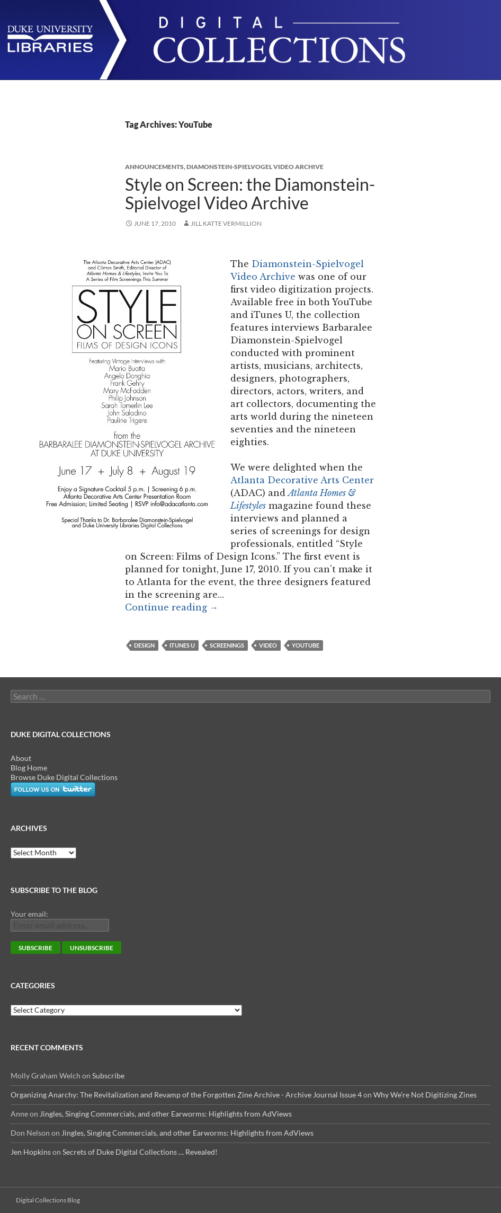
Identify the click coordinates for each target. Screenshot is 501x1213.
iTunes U (182, 645)
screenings (227, 645)
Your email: (29, 913)
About (21, 758)
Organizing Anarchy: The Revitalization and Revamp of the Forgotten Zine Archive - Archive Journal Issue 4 (186, 1094)
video (268, 645)
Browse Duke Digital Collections (64, 777)
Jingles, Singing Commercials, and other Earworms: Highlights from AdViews (166, 1113)
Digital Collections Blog (48, 1200)
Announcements (154, 167)
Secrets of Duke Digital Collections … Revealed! (140, 1151)
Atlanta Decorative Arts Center (302, 480)
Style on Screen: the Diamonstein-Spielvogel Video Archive (250, 193)
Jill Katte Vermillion (226, 223)
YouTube (305, 645)
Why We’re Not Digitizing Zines (425, 1094)
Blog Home (29, 767)
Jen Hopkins (31, 1151)
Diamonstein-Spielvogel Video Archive (255, 167)
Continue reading (171, 607)
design (144, 645)
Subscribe (108, 1075)
